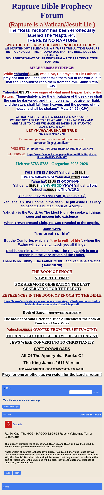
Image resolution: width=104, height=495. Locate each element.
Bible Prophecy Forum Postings (21, 400)
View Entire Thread (90, 414)
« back (6, 487)
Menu (7, 388)
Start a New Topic (11, 407)
